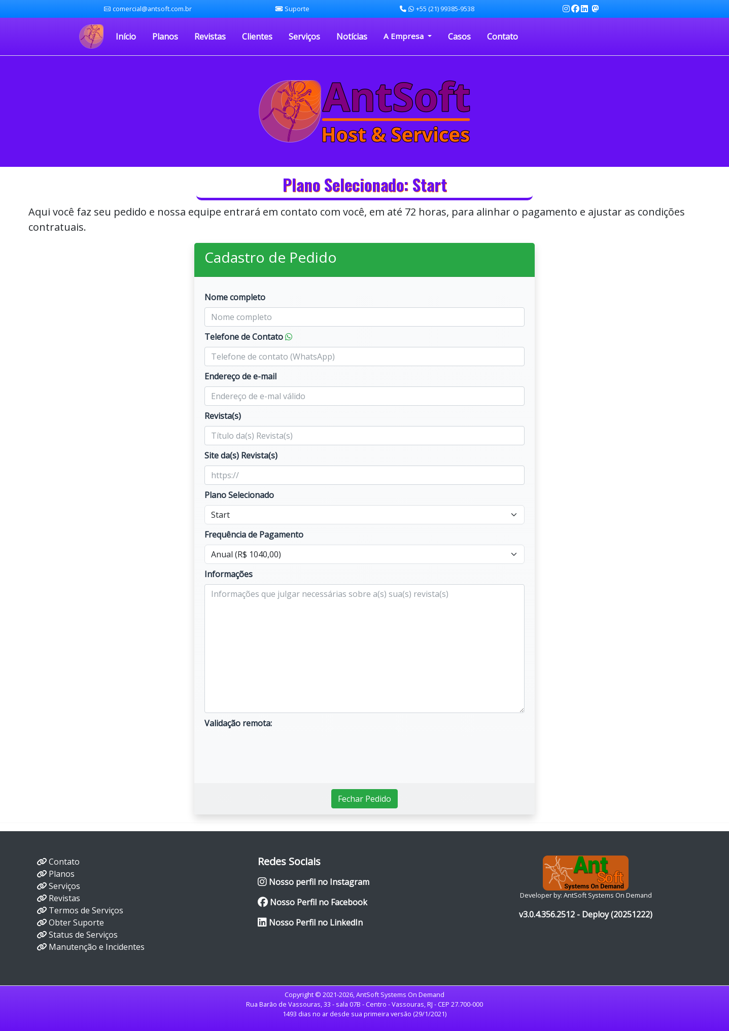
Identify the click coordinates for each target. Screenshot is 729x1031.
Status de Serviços (83, 934)
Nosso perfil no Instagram (313, 881)
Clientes (257, 36)
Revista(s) (222, 415)
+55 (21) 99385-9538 (437, 8)
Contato (502, 36)
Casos (459, 36)
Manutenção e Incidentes (97, 946)
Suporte (297, 8)
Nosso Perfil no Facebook (312, 902)
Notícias (351, 36)
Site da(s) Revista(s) (240, 455)
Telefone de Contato (248, 336)
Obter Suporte (76, 922)
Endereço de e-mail (240, 376)
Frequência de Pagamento (253, 534)
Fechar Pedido (364, 798)
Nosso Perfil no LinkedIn (310, 922)
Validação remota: (238, 723)
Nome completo (234, 297)
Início (126, 36)
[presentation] (281, 753)
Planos (165, 36)
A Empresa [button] (405, 36)
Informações (228, 574)
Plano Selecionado (239, 495)
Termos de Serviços (86, 910)
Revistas (210, 36)
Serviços (304, 36)
